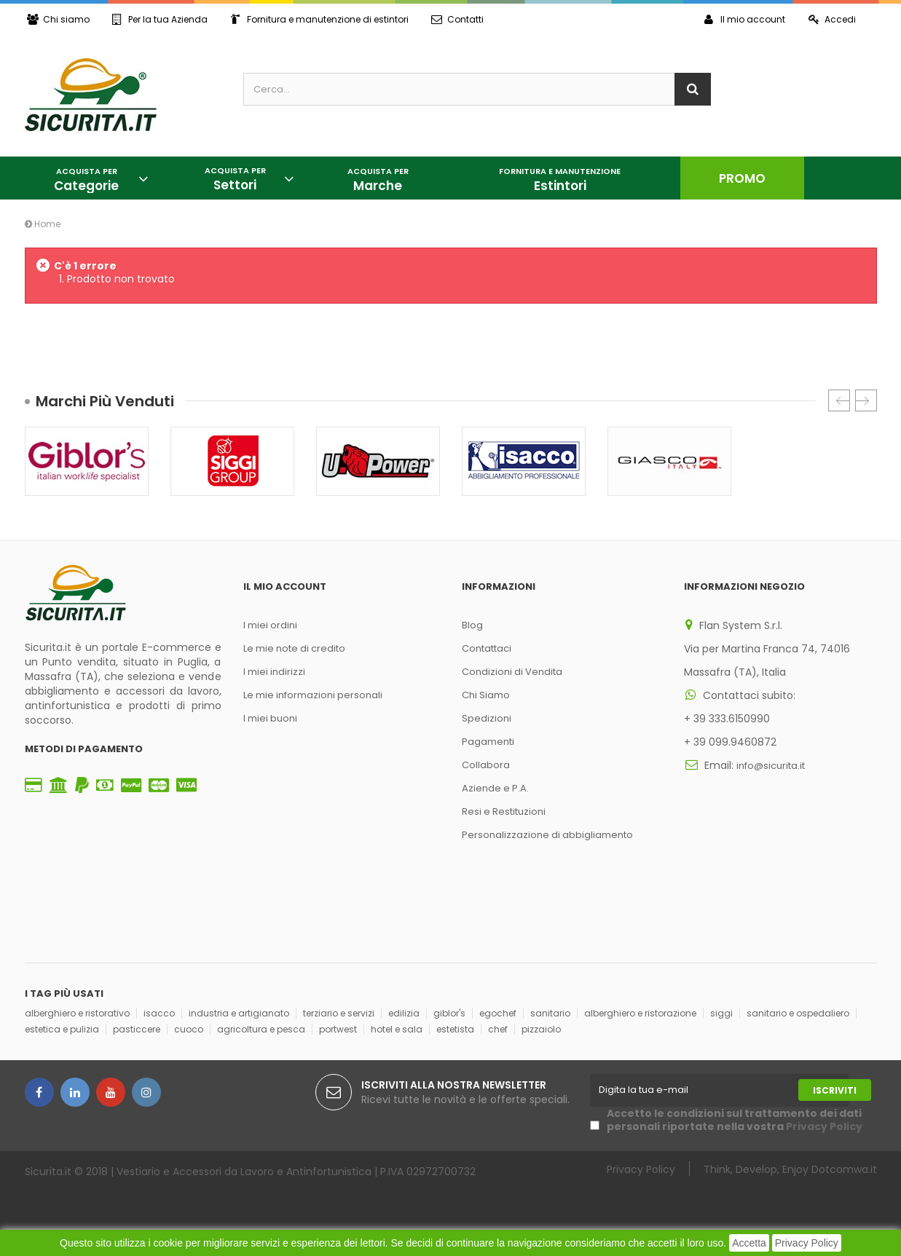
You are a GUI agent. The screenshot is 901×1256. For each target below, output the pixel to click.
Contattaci (486, 648)
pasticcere (136, 1029)
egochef (497, 1013)
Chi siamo (58, 19)
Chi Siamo (486, 695)
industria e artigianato (239, 1013)
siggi (721, 1013)
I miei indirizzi (274, 672)
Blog (472, 625)
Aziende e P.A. (495, 788)
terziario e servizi (338, 1013)
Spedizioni (486, 718)
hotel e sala (396, 1029)
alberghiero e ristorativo (77, 1013)
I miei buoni (270, 718)
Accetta (749, 1243)
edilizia (404, 1013)
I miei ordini (270, 625)
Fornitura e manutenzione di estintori (322, 19)
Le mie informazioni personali (312, 695)
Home (42, 224)
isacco (159, 1013)
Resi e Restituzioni (504, 811)
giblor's (449, 1013)
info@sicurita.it (770, 766)
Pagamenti (488, 742)
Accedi (831, 19)
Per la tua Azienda (161, 19)
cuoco (188, 1029)
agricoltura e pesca (261, 1029)
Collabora (486, 765)
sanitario (550, 1013)
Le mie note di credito (294, 648)
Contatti (461, 19)
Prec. (839, 400)
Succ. (866, 400)
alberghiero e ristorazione (640, 1013)
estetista (455, 1029)
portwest (338, 1029)
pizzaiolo (541, 1029)
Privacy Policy (806, 1243)
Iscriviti (835, 1090)
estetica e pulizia (62, 1029)
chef (498, 1029)
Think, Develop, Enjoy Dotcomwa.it (790, 1169)
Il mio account (743, 19)
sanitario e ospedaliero (798, 1013)
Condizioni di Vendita (512, 672)
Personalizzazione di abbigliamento (547, 835)
